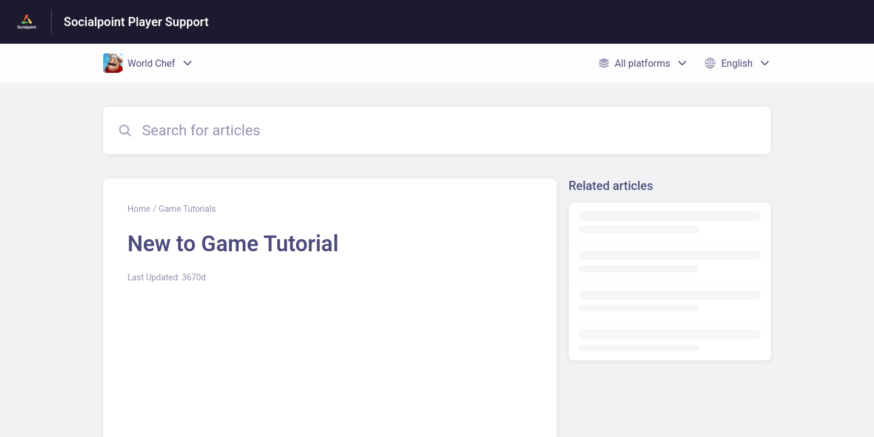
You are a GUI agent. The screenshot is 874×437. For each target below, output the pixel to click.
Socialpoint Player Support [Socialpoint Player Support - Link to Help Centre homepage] (136, 22)
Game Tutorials (186, 209)
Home (139, 209)
